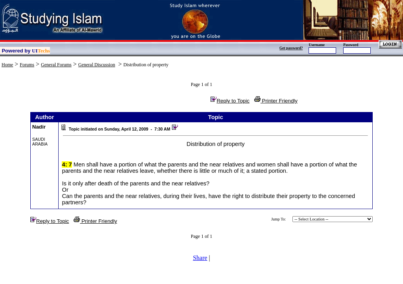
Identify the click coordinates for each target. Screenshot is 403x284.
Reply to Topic (230, 101)
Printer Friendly (276, 101)
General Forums (56, 64)
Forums (27, 64)
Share (200, 257)
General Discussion (96, 64)
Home (7, 64)
